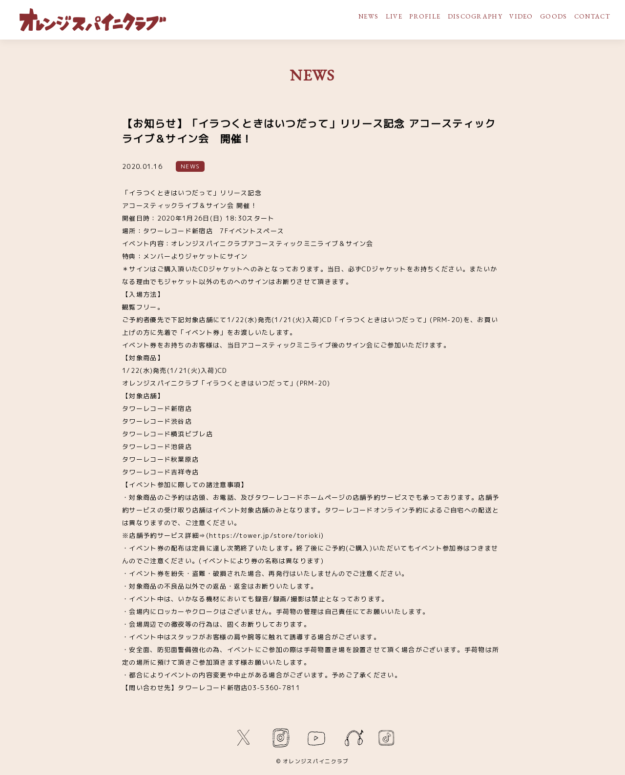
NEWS (368, 16)
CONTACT (592, 16)
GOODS (553, 16)
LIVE (394, 16)
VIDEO (521, 16)
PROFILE (424, 16)
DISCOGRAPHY (475, 16)
